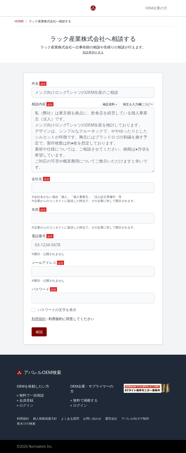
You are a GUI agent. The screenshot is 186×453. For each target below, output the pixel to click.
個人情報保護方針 (45, 418)
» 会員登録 (25, 400)
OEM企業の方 (156, 8)
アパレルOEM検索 (39, 372)
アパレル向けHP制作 (135, 418)
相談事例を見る (93, 52)
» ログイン (25, 405)
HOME (19, 21)
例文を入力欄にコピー (138, 104)
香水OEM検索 (26, 423)
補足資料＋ (110, 104)
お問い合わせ (92, 418)
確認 (39, 331)
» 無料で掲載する (84, 400)
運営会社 (111, 418)
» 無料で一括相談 (30, 395)
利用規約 (39, 318)
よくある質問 (70, 418)
